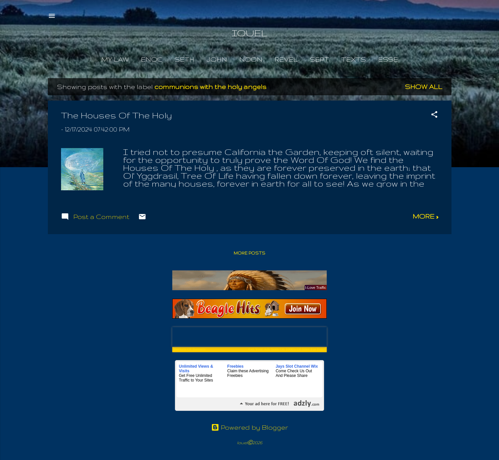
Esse (388, 59)
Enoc (151, 59)
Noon (250, 59)
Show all (423, 86)
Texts (353, 59)
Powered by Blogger (249, 427)
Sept (319, 59)
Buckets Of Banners (190, 349)
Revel (286, 59)
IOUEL (249, 33)
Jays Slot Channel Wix (297, 366)
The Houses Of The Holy (116, 115)
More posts (249, 253)
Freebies (235, 366)
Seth (184, 59)
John (217, 59)
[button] (434, 115)
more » (425, 216)
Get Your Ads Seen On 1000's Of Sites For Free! (287, 349)
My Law (115, 59)
